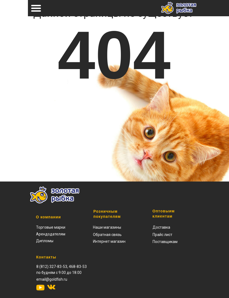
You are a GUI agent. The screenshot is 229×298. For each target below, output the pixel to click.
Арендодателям (50, 234)
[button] (162, 234)
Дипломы (44, 241)
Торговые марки (50, 227)
